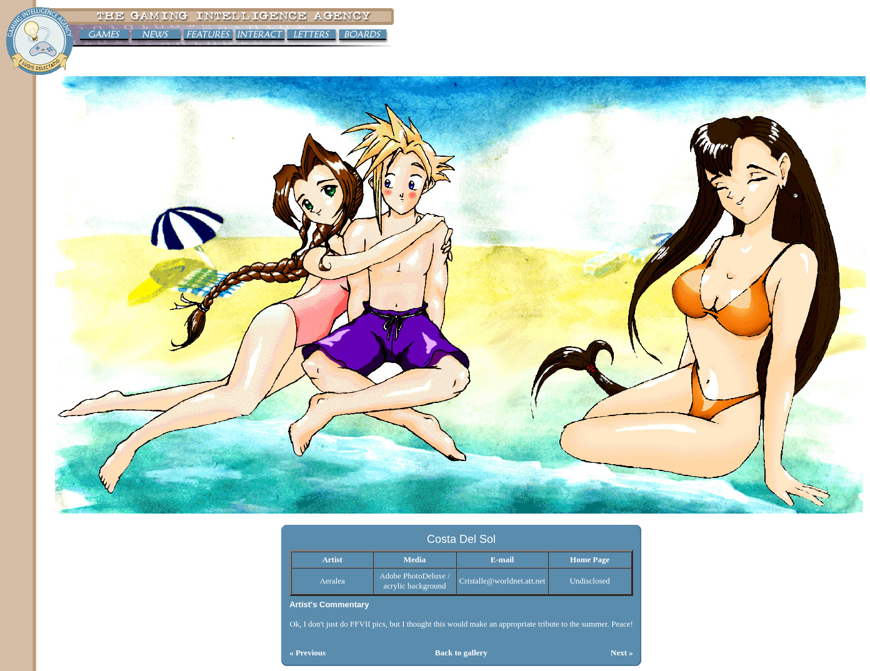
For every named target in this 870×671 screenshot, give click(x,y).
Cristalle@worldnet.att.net (502, 580)
